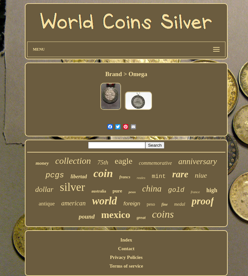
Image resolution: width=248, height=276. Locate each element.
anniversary (197, 161)
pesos (132, 192)
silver (72, 187)
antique (47, 204)
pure (117, 190)
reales (141, 178)
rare (180, 174)
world (104, 201)
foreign (131, 204)
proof (202, 201)
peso (151, 204)
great (141, 217)
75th (102, 162)
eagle (123, 161)
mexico (115, 214)
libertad (78, 176)
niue (201, 175)
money (42, 163)
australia (98, 191)
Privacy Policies (126, 257)
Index (126, 239)
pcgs (55, 175)
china (151, 188)
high (211, 190)
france (195, 192)
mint (159, 176)
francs (124, 176)
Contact (126, 248)
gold (176, 190)
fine (164, 204)
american (73, 203)
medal (179, 204)
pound (87, 216)
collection (73, 161)
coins (163, 214)
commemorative (155, 163)
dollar (44, 189)
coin (103, 173)
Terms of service (126, 266)
